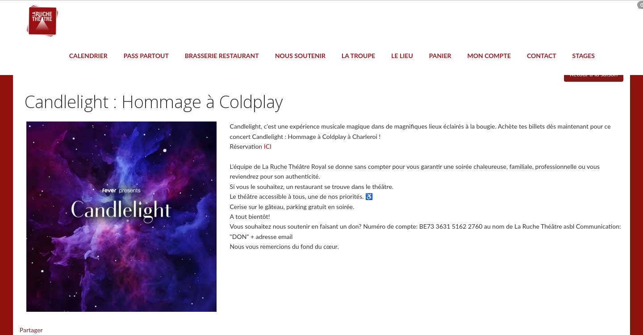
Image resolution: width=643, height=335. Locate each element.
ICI (267, 146)
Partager (31, 330)
